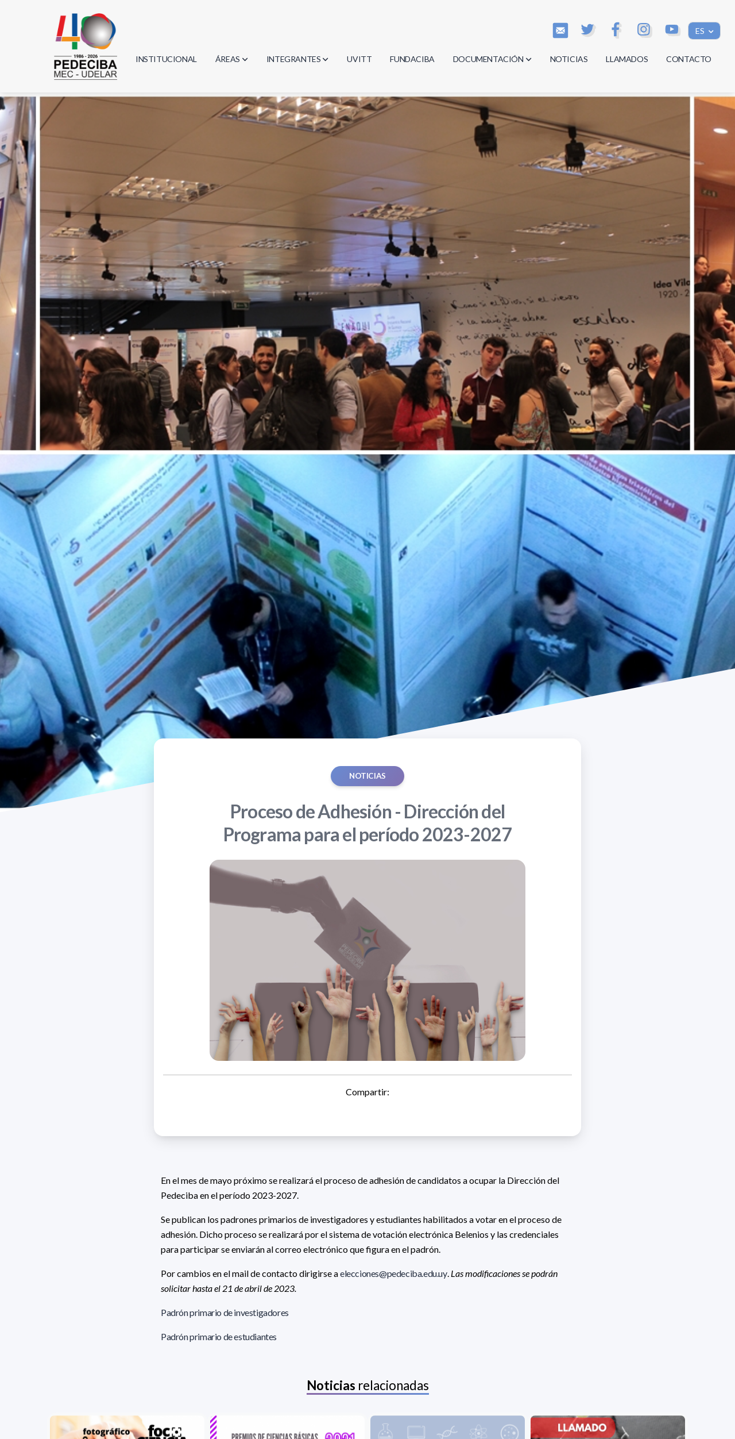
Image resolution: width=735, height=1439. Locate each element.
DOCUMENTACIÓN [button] (492, 59)
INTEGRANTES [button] (297, 59)
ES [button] (700, 31)
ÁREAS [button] (231, 59)
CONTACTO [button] (688, 59)
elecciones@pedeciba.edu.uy (393, 1273)
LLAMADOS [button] (627, 59)
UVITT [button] (359, 59)
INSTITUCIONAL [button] (166, 59)
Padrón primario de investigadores (225, 1312)
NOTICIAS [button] (569, 59)
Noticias (367, 775)
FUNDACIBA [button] (412, 59)
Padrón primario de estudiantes (219, 1336)
